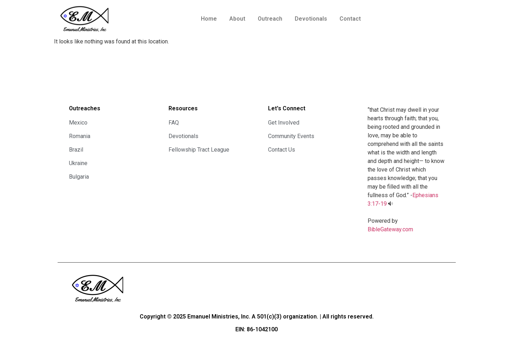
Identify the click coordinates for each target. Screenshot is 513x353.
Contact (350, 18)
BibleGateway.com (390, 229)
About (237, 18)
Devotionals (311, 18)
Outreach (270, 18)
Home (209, 18)
